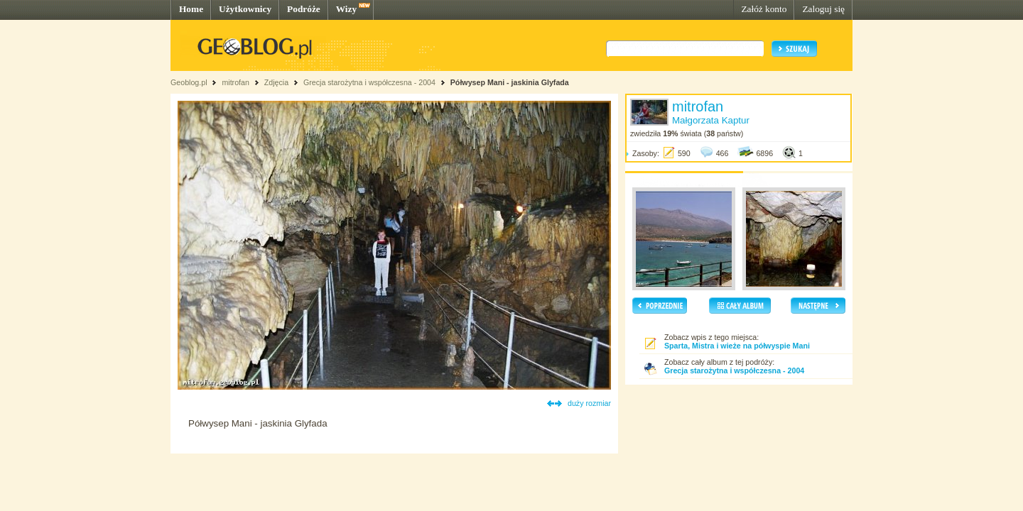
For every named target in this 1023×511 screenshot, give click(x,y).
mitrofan (235, 82)
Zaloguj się (823, 9)
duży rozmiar (589, 403)
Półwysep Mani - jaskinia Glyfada (509, 82)
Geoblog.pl (188, 82)
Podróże (303, 9)
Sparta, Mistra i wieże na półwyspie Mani (737, 345)
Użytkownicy (245, 9)
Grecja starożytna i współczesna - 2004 (369, 82)
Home (191, 9)
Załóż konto (763, 9)
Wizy (346, 9)
